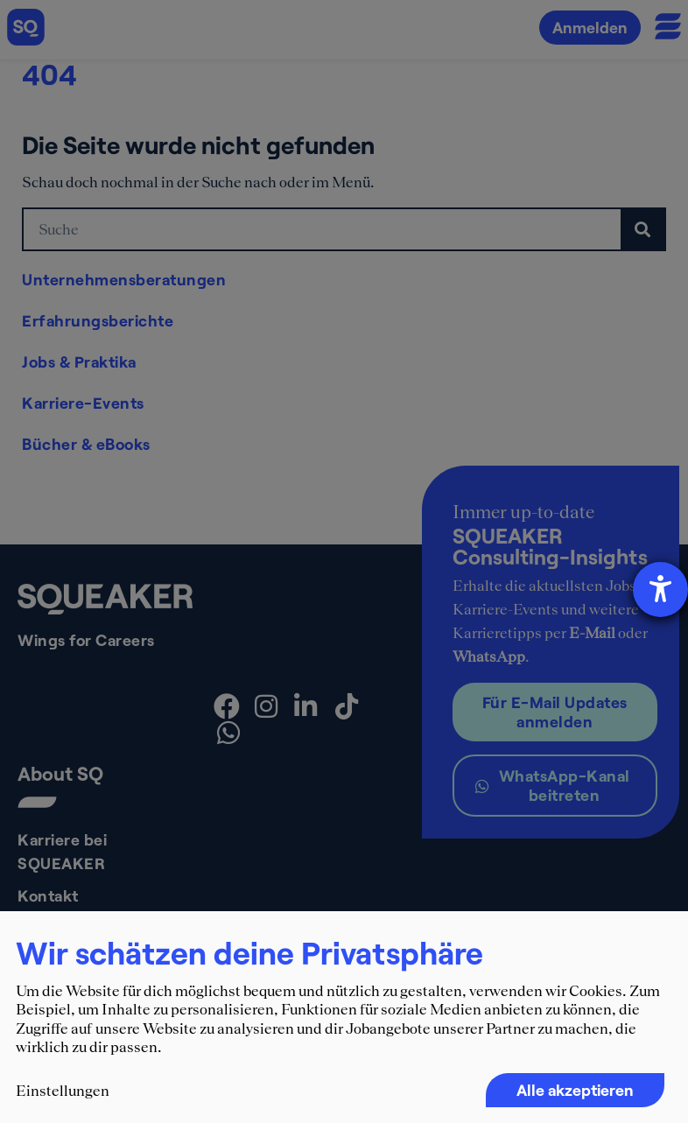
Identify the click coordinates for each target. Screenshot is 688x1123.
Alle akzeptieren (575, 1089)
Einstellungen (62, 1090)
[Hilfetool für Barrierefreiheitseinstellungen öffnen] (660, 589)
